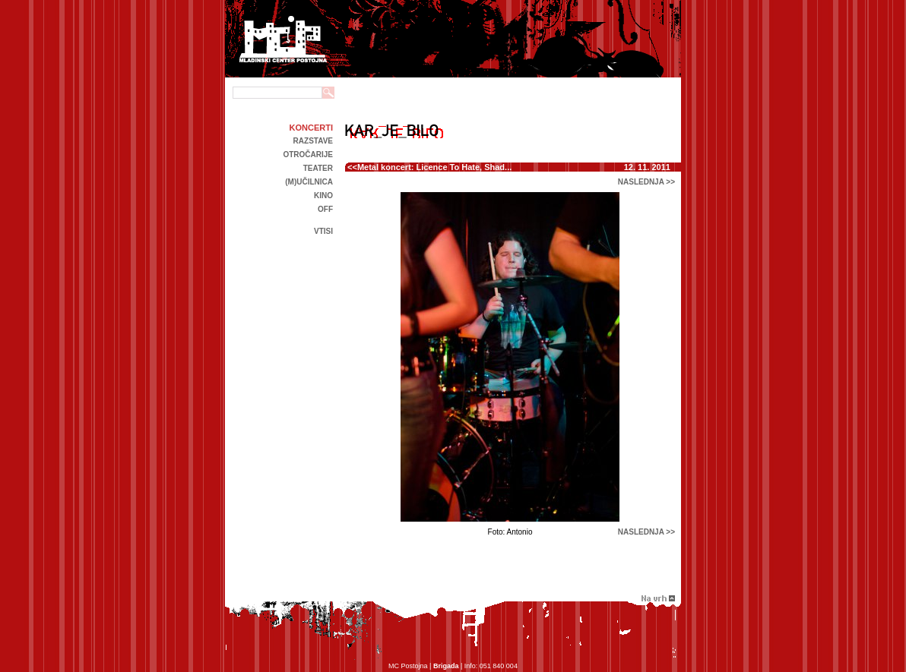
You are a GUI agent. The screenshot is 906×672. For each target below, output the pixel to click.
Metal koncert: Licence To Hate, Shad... (434, 167)
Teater (318, 168)
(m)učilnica (309, 182)
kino (323, 195)
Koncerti (311, 127)
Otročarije (308, 154)
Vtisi (323, 231)
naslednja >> (646, 182)
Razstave (313, 141)
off (325, 209)
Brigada (446, 666)
